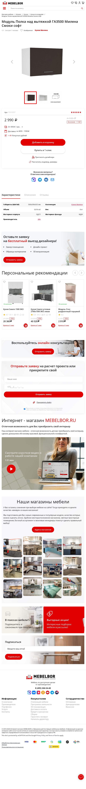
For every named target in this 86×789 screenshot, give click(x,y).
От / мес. (14, 127)
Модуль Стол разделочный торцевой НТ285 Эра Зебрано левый (70, 311)
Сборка (34, 714)
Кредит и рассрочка (39, 712)
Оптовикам (71, 702)
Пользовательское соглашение (13, 747)
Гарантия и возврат (39, 717)
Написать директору (40, 719)
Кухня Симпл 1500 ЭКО (13, 309)
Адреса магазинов (43, 530)
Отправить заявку (14, 260)
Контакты (6, 712)
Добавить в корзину (43, 142)
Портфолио (7, 707)
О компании (7, 702)
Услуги (5, 709)
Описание (30, 195)
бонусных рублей (17, 135)
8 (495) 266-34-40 (43, 688)
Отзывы (44, 195)
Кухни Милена (41, 30)
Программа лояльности (41, 704)
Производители (8, 704)
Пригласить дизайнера (43, 157)
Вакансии (70, 707)
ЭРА (39, 219)
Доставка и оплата (39, 709)
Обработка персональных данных (11, 744)
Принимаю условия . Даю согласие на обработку (44, 409)
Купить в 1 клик (43, 150)
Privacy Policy (40, 736)
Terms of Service (54, 736)
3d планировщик (38, 707)
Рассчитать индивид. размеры (43, 162)
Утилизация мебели (39, 702)
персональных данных (54, 410)
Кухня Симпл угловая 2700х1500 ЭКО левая (40, 310)
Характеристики (11, 195)
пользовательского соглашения (51, 408)
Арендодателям (73, 704)
